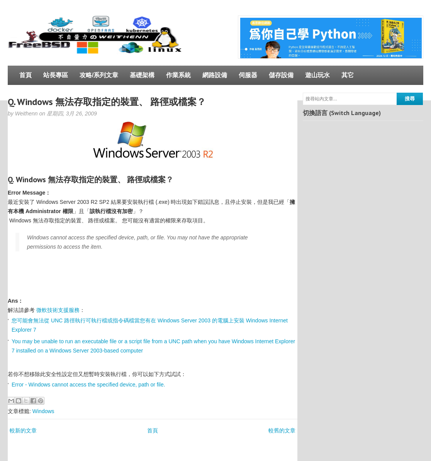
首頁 (25, 75)
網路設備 (214, 75)
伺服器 (248, 75)
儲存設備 (281, 75)
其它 (347, 75)
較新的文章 (23, 430)
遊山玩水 (317, 75)
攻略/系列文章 (99, 75)
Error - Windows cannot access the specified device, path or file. (88, 384)
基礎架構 (142, 75)
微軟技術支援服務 (58, 310)
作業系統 (178, 75)
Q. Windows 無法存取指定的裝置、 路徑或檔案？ (107, 102)
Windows (43, 411)
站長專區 (55, 75)
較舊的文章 (281, 430)
